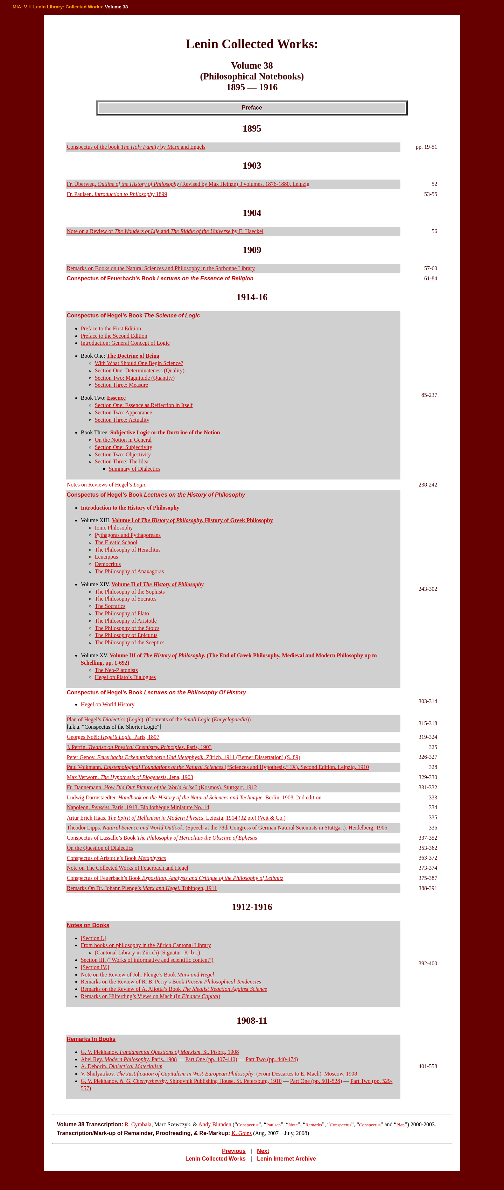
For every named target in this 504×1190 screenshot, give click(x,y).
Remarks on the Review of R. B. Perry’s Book (171, 982)
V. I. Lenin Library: (44, 6)
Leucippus (106, 557)
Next (263, 1151)
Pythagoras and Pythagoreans (128, 535)
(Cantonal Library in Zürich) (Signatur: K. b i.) (147, 952)
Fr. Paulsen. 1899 (117, 194)
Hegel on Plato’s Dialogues (125, 677)
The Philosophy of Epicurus (126, 635)
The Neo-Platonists (116, 670)
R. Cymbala (138, 1124)
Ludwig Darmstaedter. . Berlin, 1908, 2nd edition (194, 797)
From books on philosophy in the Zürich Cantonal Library (146, 945)
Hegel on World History (108, 704)
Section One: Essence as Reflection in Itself (144, 405)
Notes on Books (88, 925)
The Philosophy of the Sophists (130, 592)
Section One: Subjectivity (123, 447)
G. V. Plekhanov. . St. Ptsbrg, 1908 (160, 1052)
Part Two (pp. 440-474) (272, 1059)
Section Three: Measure (121, 385)
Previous (234, 1151)
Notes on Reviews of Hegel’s (106, 485)
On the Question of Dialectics (100, 848)
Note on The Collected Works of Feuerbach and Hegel (127, 868)
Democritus (108, 564)
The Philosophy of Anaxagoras (129, 571)
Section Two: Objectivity (123, 454)
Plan (401, 1124)
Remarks (314, 1124)
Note (293, 1124)
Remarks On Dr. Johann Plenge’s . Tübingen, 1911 (142, 888)
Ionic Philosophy (114, 528)
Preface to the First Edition (111, 328)
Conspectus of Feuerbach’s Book (160, 278)
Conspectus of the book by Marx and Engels (136, 147)
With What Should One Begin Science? (139, 363)
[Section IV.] (95, 967)
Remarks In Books (91, 1039)
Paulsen (273, 1124)
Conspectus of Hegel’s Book (133, 315)
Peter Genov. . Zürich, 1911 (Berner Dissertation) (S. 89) (183, 757)
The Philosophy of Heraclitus (128, 550)
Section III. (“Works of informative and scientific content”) (147, 960)
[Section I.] (93, 938)
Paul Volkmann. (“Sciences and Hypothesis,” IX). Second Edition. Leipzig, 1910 (218, 767)
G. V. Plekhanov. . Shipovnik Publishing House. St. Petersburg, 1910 (181, 1081)
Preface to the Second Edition (114, 336)
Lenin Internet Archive (286, 1159)
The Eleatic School (116, 542)
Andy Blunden (214, 1124)
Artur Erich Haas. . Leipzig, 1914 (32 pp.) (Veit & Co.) (176, 818)
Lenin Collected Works (216, 1159)
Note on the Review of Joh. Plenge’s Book (147, 975)
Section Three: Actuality (122, 420)
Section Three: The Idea (122, 461)
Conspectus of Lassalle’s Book (162, 838)
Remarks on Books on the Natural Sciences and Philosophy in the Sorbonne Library (161, 268)
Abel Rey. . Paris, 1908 (129, 1059)
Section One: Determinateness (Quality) (139, 370)
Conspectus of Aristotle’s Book (116, 858)
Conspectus (247, 1124)
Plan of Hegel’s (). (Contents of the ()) (159, 719)
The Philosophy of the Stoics (127, 628)
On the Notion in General (123, 440)
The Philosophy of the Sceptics (129, 642)
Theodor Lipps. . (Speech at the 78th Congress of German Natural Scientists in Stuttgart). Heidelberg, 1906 (227, 828)
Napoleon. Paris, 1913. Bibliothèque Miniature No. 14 (138, 807)
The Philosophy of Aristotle (126, 621)
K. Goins (241, 1133)
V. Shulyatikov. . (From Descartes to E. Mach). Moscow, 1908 (219, 1074)
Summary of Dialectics (135, 469)
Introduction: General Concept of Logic (125, 343)
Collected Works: (84, 6)
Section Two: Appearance (123, 412)
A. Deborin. (121, 1066)
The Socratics (110, 606)
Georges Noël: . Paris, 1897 (113, 737)
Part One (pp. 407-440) (211, 1059)
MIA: (18, 6)
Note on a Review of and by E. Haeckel (165, 231)
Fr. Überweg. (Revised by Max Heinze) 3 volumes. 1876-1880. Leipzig (188, 184)
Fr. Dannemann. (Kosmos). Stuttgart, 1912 (162, 787)
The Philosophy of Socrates (125, 599)
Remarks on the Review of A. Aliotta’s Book (174, 989)
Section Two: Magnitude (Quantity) (135, 378)
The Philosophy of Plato (122, 613)
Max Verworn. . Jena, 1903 (130, 777)
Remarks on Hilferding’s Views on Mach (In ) (150, 996)
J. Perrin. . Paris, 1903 (139, 747)
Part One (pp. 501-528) (316, 1081)
